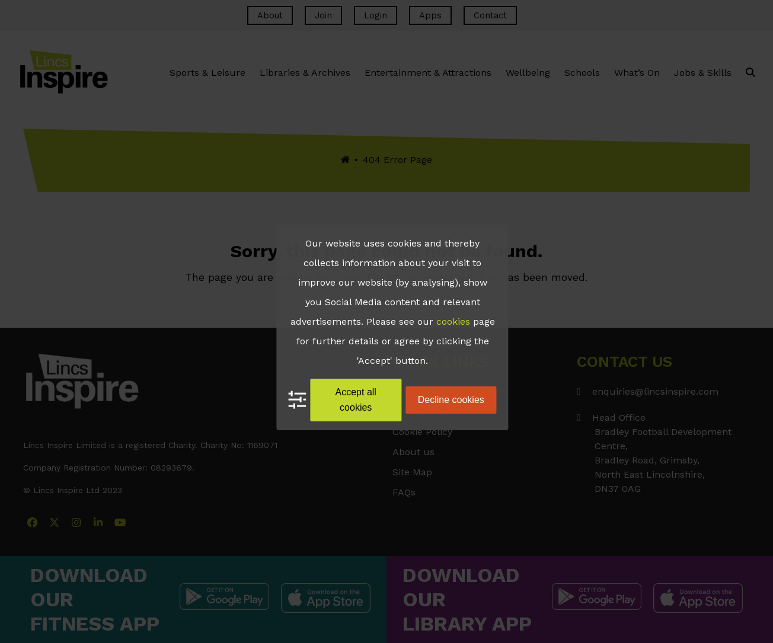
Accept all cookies (356, 399)
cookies (453, 321)
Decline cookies (451, 400)
